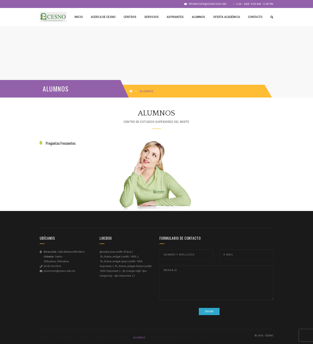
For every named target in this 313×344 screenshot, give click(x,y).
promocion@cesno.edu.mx (205, 3)
